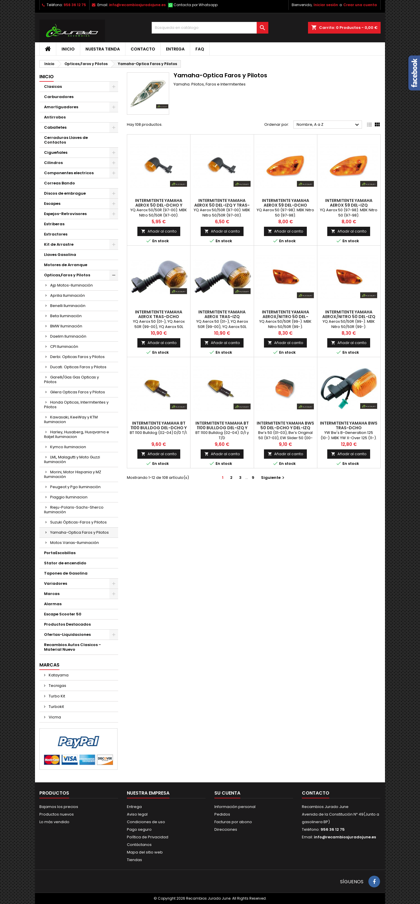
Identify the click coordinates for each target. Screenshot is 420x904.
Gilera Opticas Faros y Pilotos (77, 392)
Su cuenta (227, 793)
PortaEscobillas (60, 553)
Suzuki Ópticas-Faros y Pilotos (78, 522)
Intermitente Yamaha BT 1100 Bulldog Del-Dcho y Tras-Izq (159, 427)
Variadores (55, 583)
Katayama (58, 675)
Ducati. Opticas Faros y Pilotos (78, 367)
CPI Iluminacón (64, 346)
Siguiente (273, 477)
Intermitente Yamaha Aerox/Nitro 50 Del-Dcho (285, 316)
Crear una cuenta (360, 4)
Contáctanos (139, 844)
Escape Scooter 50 (62, 614)
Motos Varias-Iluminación (74, 542)
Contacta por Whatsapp (196, 4)
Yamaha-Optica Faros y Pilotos (79, 532)
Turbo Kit (56, 696)
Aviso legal (137, 814)
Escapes (52, 203)
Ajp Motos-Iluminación (71, 285)
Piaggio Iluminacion (69, 497)
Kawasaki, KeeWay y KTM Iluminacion (71, 419)
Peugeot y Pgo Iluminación (75, 487)
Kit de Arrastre (59, 244)
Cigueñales (55, 152)
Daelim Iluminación (68, 336)
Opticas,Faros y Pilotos (67, 275)
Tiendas (134, 860)
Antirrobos (55, 117)
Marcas (52, 593)
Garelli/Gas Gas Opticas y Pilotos (71, 379)
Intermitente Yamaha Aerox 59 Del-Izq (348, 203)
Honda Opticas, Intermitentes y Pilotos (76, 404)
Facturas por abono (233, 822)
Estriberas (54, 224)
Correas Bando (59, 183)
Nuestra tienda (102, 49)
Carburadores (59, 97)
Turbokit (56, 706)
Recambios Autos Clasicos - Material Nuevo (72, 647)
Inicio (68, 49)
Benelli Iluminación (67, 305)
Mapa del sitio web (145, 852)
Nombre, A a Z (328, 124)
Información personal (235, 806)
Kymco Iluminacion (68, 447)
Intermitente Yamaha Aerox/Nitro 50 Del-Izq (348, 314)
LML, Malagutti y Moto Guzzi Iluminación (72, 459)
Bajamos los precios (58, 806)
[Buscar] (210, 28)
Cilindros (53, 162)
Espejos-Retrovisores (65, 214)
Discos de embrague (65, 193)
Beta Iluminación (66, 316)
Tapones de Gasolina (66, 573)
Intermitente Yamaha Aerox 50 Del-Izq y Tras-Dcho (222, 205)
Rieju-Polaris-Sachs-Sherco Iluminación (74, 510)
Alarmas (53, 604)
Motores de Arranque (65, 265)
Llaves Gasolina (60, 254)
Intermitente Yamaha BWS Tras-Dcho (348, 425)
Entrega (175, 49)
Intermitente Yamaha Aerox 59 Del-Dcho (285, 203)
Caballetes (55, 127)
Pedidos (222, 814)
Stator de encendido (65, 563)
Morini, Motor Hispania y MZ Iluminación (72, 474)
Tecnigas (57, 685)
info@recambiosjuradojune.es (137, 4)
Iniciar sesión (326, 4)
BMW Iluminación (66, 326)
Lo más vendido (54, 822)
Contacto (143, 49)
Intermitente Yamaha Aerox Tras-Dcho (158, 314)
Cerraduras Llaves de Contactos (66, 140)
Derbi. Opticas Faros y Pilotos (77, 356)
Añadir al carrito (158, 231)
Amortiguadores (61, 107)
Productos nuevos (56, 814)
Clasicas (53, 86)
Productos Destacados (67, 624)
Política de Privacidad (147, 837)
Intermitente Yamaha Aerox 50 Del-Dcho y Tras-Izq (158, 205)
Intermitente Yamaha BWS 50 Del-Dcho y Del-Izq (285, 425)
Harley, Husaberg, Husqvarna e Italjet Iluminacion (76, 434)
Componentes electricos (69, 173)
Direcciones (225, 829)
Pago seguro (139, 829)
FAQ (199, 49)
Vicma (54, 717)
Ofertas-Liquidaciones (67, 634)
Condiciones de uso (146, 822)
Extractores (55, 234)
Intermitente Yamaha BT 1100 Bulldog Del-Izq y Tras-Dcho (222, 427)
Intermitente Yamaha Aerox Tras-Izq (222, 314)
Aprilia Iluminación (67, 295)
